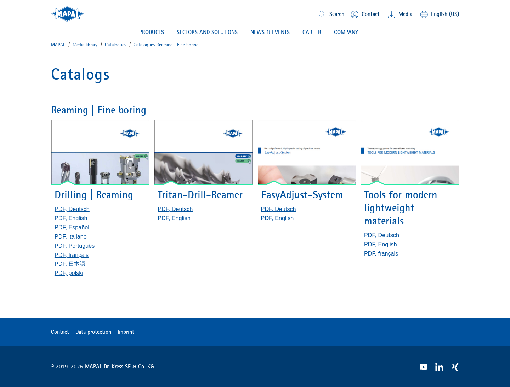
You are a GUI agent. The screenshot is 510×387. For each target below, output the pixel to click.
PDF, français (72, 255)
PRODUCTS (151, 32)
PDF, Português (75, 245)
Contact (60, 331)
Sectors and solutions (207, 32)
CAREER (311, 32)
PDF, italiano (71, 236)
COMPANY (346, 32)
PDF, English (71, 218)
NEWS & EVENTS (270, 32)
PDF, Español (72, 227)
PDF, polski (69, 273)
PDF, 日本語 (70, 263)
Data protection (93, 331)
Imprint (126, 331)
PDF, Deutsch (72, 209)
